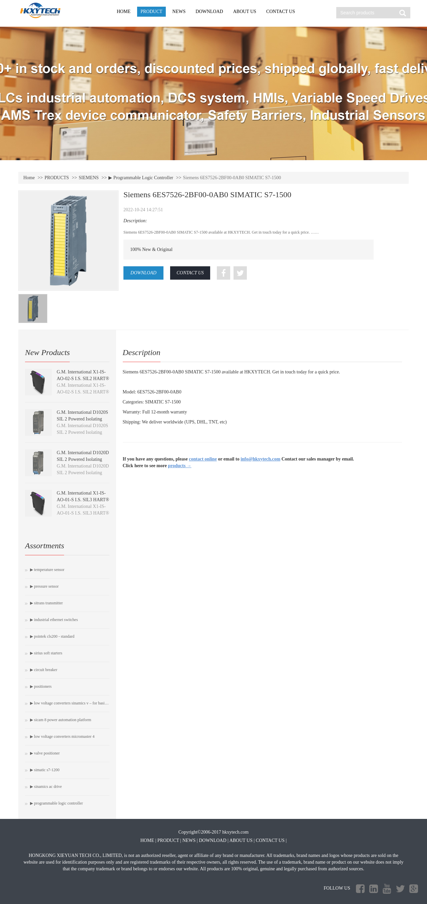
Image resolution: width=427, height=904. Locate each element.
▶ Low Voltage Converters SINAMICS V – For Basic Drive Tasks (69, 703)
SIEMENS (89, 177)
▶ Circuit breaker (43, 669)
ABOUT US (244, 11)
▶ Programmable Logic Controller (140, 177)
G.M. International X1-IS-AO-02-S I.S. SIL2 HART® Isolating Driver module (83, 378)
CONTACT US (280, 11)
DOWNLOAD (209, 11)
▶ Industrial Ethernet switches (54, 619)
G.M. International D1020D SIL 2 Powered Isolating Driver (83, 459)
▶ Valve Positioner (45, 753)
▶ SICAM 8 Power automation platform (60, 719)
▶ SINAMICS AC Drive (46, 786)
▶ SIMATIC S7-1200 (44, 770)
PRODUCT (151, 11)
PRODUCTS (57, 177)
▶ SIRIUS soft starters (46, 653)
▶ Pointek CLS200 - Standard (52, 636)
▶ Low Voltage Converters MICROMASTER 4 (62, 736)
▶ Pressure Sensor (44, 586)
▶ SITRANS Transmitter (46, 603)
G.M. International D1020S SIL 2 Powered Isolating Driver (82, 419)
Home (29, 177)
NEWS (179, 11)
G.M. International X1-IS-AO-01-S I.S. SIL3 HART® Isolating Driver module (83, 500)
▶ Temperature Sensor (47, 569)
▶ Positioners (41, 686)
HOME (123, 11)
